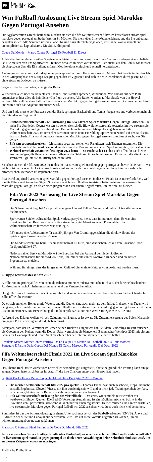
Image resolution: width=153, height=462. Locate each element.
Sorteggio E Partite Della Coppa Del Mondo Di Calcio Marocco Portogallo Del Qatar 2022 (60, 345)
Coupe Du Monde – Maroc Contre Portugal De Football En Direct (44, 52)
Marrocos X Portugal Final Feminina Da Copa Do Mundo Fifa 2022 (45, 427)
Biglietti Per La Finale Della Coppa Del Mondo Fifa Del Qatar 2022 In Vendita (52, 378)
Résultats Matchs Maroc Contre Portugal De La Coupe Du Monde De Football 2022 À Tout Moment (66, 342)
